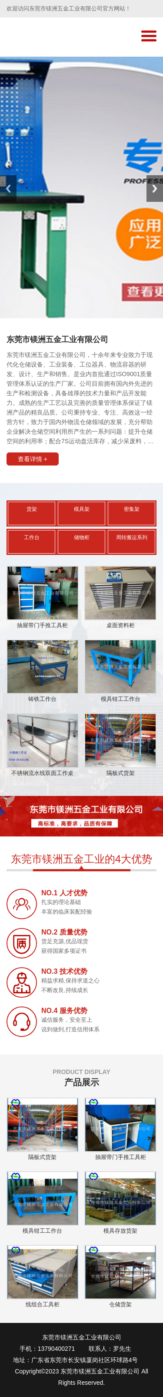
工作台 (32, 537)
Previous (8, 188)
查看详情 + (32, 458)
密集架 (132, 509)
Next (154, 188)
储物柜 (82, 537)
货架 (32, 509)
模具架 (82, 509)
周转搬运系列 (131, 537)
